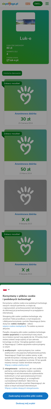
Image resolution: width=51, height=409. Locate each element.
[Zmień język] (6, 289)
